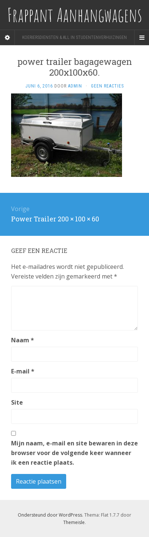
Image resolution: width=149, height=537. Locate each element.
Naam (22, 340)
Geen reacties (107, 86)
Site (17, 402)
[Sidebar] (7, 37)
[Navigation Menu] (141, 37)
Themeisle (74, 522)
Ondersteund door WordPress (50, 515)
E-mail (22, 371)
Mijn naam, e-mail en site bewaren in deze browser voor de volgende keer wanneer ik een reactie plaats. (74, 453)
